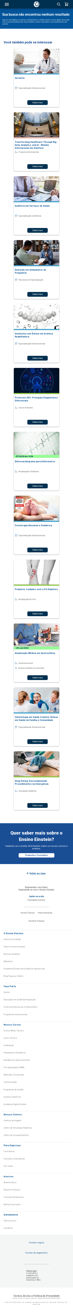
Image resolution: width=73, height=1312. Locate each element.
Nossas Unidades (12, 954)
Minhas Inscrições (12, 1204)
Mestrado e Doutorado (14, 1075)
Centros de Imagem (12, 1120)
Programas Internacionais (16, 1014)
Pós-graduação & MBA (14, 1067)
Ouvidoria (8, 1228)
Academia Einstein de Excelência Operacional (24, 969)
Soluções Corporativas (14, 1159)
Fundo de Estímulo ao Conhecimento (20, 1007)
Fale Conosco (10, 1221)
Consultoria (9, 1151)
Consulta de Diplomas (14, 1197)
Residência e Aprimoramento (17, 1060)
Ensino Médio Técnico (14, 1031)
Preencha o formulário (36, 855)
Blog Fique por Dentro (13, 976)
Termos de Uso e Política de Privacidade (36, 1295)
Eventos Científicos (12, 1097)
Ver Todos (8, 1166)
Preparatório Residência (15, 1053)
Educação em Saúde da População (20, 1000)
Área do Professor (12, 1190)
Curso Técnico (10, 1038)
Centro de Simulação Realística (18, 1128)
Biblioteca (8, 961)
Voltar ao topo (37, 873)
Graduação (9, 1045)
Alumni (7, 992)
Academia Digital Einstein (15, 1104)
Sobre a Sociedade (12, 939)
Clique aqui (31, 1271)
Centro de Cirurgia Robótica (16, 1135)
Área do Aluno (10, 1182)
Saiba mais (37, 102)
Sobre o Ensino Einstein (14, 947)
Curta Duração (10, 1082)
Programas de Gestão (14, 1090)
